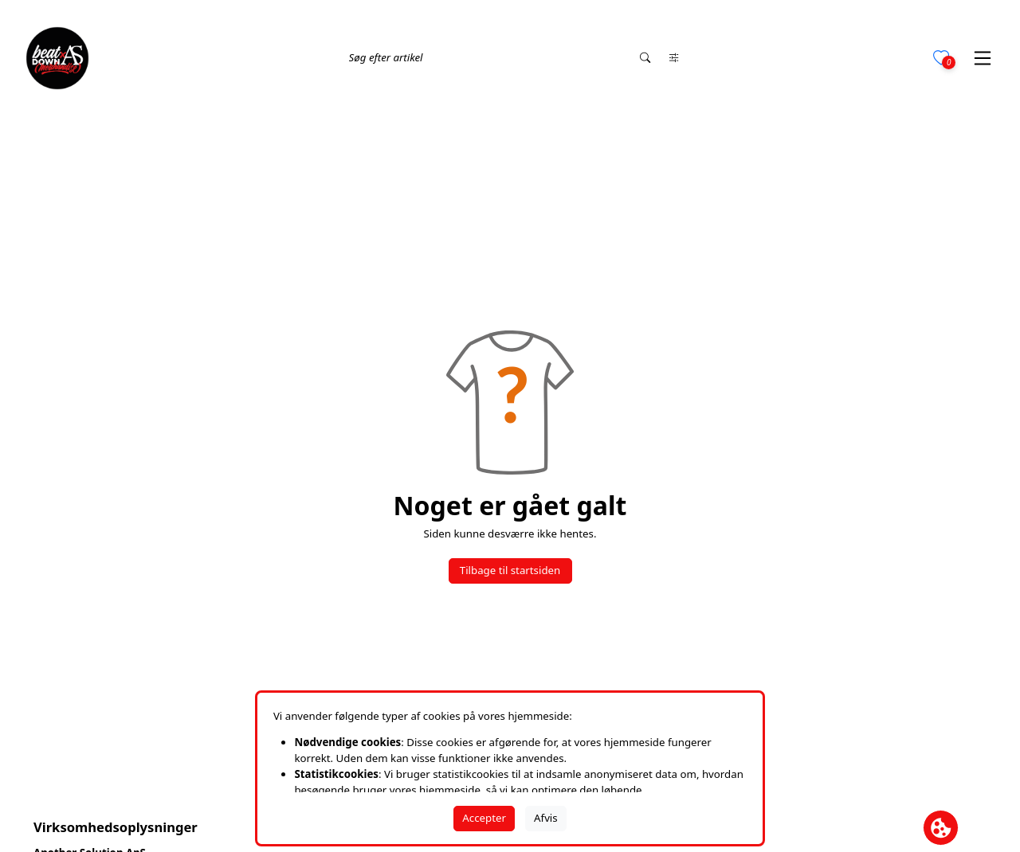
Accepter (484, 818)
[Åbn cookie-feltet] (941, 828)
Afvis (546, 818)
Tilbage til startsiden (510, 570)
